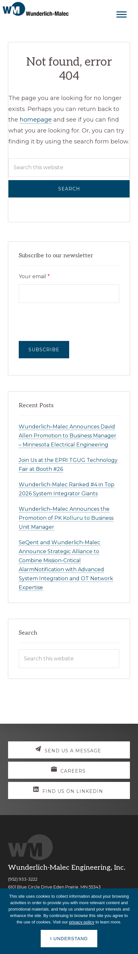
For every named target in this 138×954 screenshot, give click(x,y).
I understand (69, 938)
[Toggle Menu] (121, 14)
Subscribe (43, 350)
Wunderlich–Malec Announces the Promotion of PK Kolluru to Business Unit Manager (66, 518)
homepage (36, 119)
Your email (34, 276)
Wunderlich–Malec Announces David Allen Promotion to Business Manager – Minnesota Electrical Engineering (67, 436)
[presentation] (68, 322)
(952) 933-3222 (22, 879)
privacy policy (81, 922)
